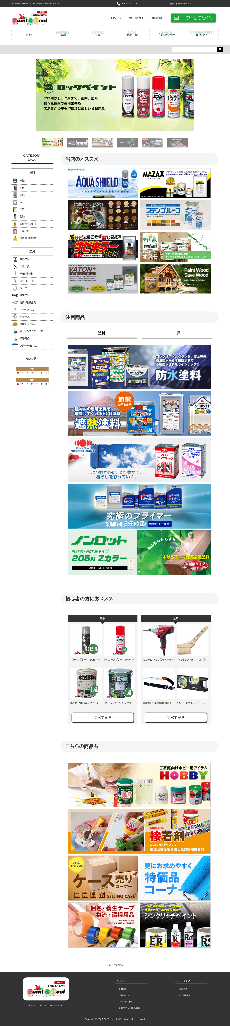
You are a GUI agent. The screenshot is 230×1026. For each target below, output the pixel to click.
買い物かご (158, 18)
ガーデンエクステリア (27, 331)
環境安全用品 (23, 324)
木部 (18, 188)
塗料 (63, 34)
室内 (18, 209)
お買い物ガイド (136, 18)
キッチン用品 (23, 309)
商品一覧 (132, 34)
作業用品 (21, 317)
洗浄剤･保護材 (24, 224)
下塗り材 (20, 231)
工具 (97, 34)
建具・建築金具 (24, 302)
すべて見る (103, 717)
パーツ (19, 288)
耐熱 (18, 216)
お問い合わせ (124, 995)
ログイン (116, 18)
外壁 (18, 180)
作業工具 (21, 266)
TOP (28, 34)
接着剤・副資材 (24, 238)
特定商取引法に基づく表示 (129, 1008)
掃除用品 (21, 338)
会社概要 (201, 34)
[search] (220, 49)
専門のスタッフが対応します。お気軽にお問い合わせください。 (199, 18)
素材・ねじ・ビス (24, 281)
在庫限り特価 (166, 34)
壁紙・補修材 (22, 273)
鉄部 (18, 195)
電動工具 (21, 259)
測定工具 (21, 295)
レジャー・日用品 (25, 345)
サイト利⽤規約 (184, 995)
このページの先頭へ (115, 965)
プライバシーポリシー (127, 1002)
